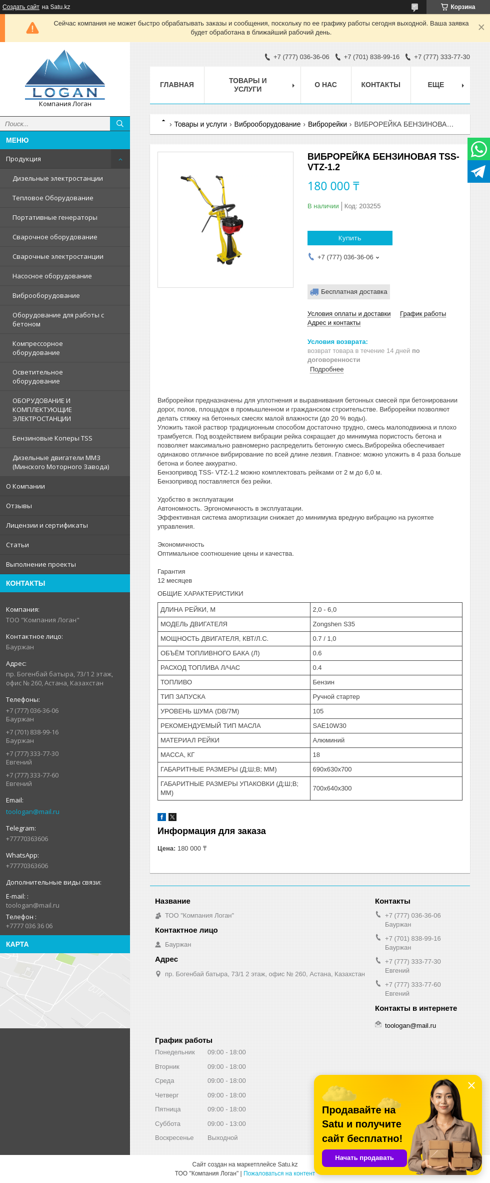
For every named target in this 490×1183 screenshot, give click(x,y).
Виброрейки (327, 124)
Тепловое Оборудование (53, 197)
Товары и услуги (248, 85)
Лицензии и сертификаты (47, 525)
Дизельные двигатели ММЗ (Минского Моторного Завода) (60, 462)
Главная (177, 85)
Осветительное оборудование (37, 376)
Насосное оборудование (52, 275)
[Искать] (120, 123)
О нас (325, 85)
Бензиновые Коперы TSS (52, 438)
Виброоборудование (46, 295)
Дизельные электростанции (57, 178)
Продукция (23, 158)
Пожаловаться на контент (279, 1173)
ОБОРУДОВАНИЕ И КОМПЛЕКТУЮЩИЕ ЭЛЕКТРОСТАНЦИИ (42, 409)
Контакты (381, 85)
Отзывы (19, 505)
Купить (350, 237)
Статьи (17, 544)
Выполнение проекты (41, 564)
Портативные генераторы (55, 217)
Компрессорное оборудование (37, 348)
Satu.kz (288, 1164)
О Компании (25, 486)
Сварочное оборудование (55, 236)
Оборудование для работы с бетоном (58, 319)
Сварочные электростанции (58, 256)
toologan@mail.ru (33, 811)
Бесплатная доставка (354, 291)
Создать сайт (21, 7)
